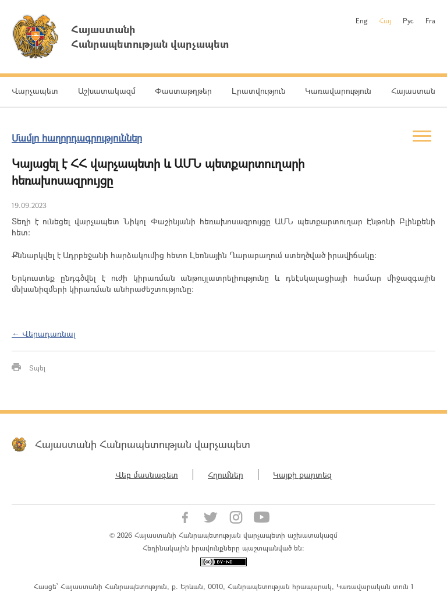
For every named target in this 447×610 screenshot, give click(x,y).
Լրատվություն (259, 90)
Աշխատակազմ (107, 90)
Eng (361, 20)
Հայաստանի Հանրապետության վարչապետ (142, 444)
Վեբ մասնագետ (146, 474)
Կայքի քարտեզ (302, 474)
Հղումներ (225, 474)
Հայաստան (413, 90)
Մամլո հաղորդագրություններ (77, 137)
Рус (408, 20)
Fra (430, 20)
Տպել (37, 367)
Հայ (385, 20)
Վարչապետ (35, 90)
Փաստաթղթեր (183, 90)
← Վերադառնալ (44, 333)
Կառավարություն (338, 90)
